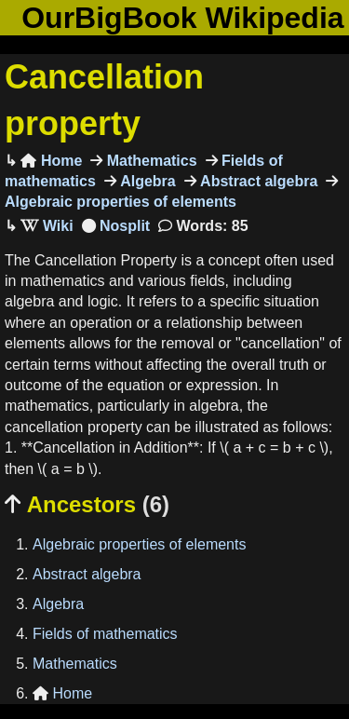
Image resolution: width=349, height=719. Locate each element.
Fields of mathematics (105, 634)
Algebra (146, 181)
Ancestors (87, 504)
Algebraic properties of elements (139, 544)
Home (51, 161)
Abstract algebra (257, 181)
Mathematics (149, 161)
